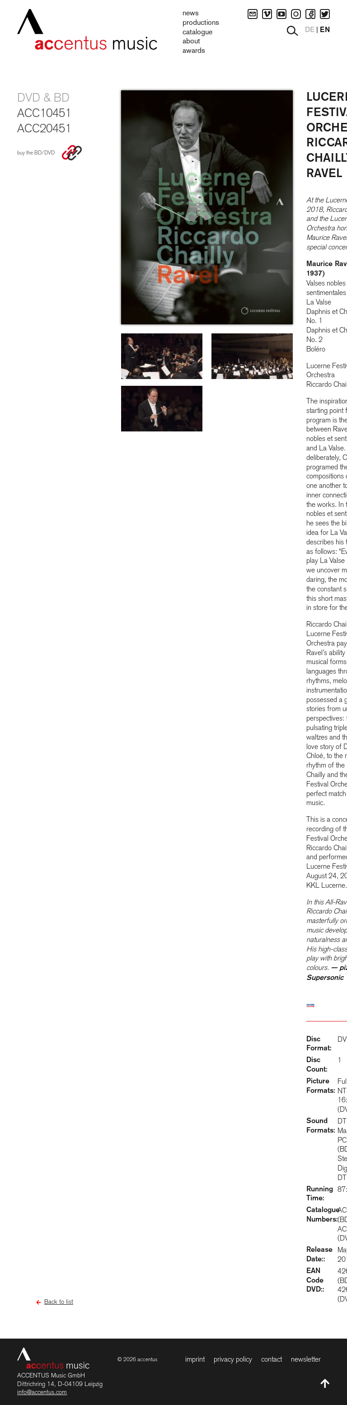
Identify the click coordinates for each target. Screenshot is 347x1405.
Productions (201, 23)
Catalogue (197, 32)
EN (325, 30)
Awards (194, 51)
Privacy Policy (233, 1359)
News (191, 13)
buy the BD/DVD (36, 153)
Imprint (195, 1359)
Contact (271, 1359)
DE (309, 30)
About (191, 41)
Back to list (58, 1301)
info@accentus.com (42, 1392)
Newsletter (306, 1359)
